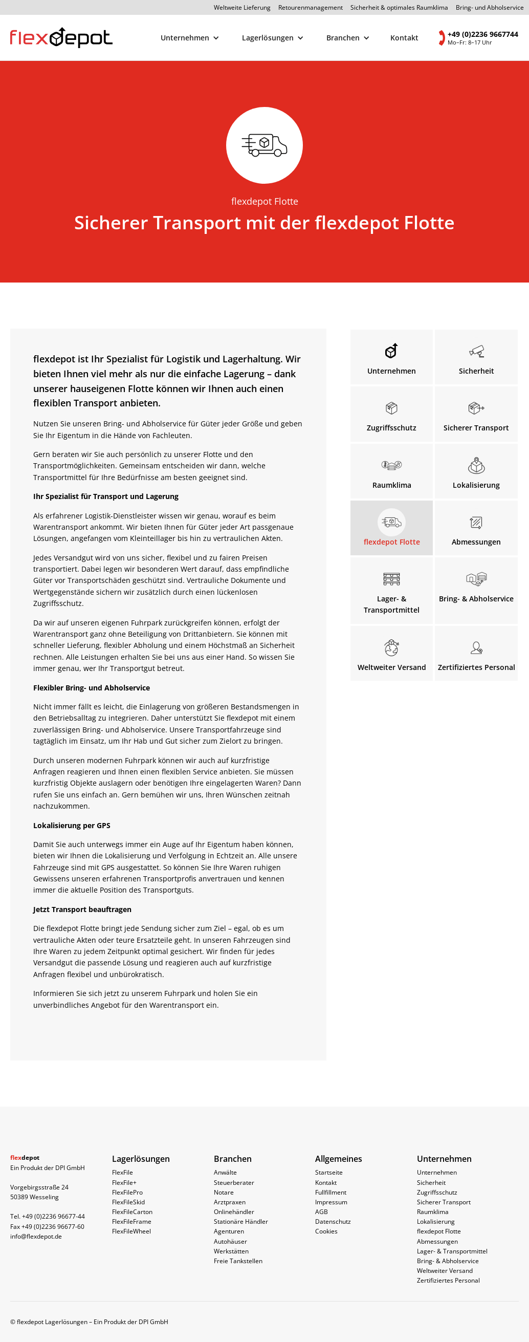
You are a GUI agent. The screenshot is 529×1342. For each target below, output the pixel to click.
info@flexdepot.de (36, 1236)
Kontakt (405, 37)
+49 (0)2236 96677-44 (53, 1216)
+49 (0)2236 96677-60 (52, 1226)
